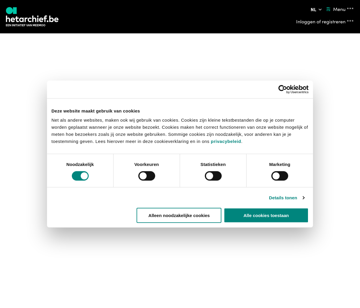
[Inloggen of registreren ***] (325, 21)
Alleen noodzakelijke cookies (179, 215)
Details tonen (283, 197)
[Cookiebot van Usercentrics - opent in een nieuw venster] (283, 89)
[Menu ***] (339, 9)
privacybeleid (226, 141)
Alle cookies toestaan (266, 215)
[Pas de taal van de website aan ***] (317, 9)
